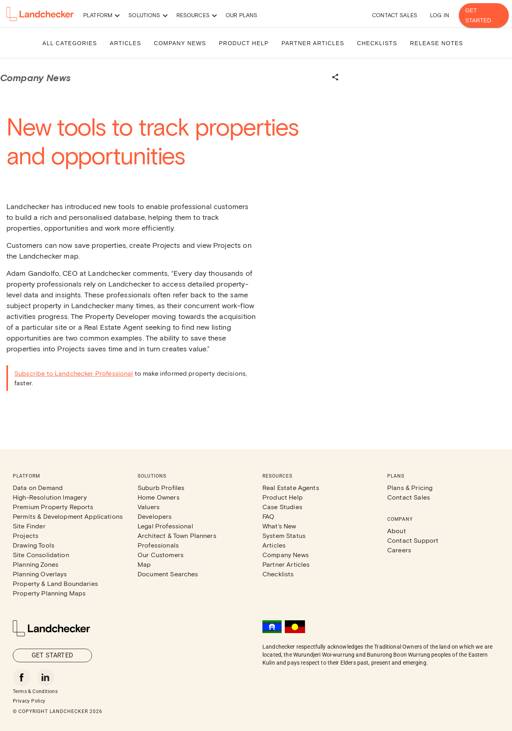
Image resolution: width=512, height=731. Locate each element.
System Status (284, 535)
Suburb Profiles (161, 487)
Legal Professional (165, 526)
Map (144, 564)
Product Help (282, 497)
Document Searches (168, 574)
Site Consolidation (41, 554)
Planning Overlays (40, 574)
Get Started (484, 15)
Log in (439, 15)
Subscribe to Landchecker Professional (73, 373)
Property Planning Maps (49, 593)
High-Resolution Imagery (50, 497)
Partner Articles (286, 564)
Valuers (149, 506)
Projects (25, 535)
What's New (279, 526)
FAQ (268, 516)
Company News (285, 554)
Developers (155, 516)
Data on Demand (38, 487)
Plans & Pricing (409, 487)
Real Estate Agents (290, 487)
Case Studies (282, 506)
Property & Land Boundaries (55, 583)
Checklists (278, 574)
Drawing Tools (33, 545)
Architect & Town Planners (177, 535)
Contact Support (412, 540)
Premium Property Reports (53, 506)
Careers (399, 550)
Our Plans (241, 15)
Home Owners (159, 497)
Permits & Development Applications (68, 516)
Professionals (158, 545)
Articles (274, 545)
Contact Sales (394, 15)
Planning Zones (35, 564)
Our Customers (161, 554)
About (396, 530)
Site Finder (29, 526)
